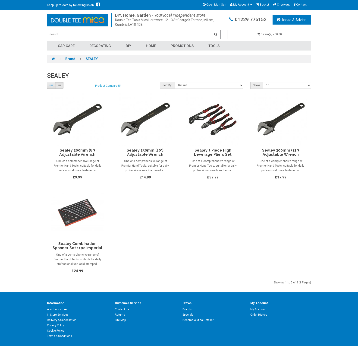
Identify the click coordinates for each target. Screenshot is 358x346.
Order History (258, 314)
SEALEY (92, 59)
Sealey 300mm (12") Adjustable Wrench (280, 152)
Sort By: (167, 85)
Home (151, 46)
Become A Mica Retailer (198, 320)
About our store (57, 309)
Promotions (182, 46)
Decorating (100, 46)
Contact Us (122, 309)
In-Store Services (58, 314)
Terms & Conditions (59, 336)
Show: (257, 85)
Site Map (120, 320)
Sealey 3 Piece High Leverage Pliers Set (213, 152)
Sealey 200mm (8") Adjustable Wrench (77, 152)
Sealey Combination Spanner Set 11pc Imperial (77, 245)
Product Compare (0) (108, 85)
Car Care (66, 46)
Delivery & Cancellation (61, 320)
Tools (214, 46)
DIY (128, 46)
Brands (187, 309)
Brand (70, 59)
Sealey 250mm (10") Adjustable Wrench (145, 152)
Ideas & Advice (292, 20)
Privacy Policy (56, 325)
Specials (187, 314)
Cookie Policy (55, 330)
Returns (120, 314)
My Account (258, 309)
